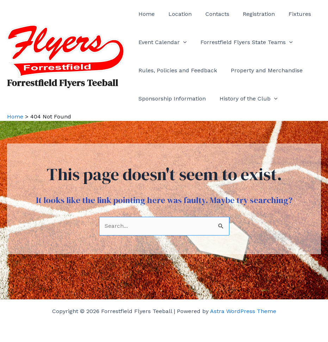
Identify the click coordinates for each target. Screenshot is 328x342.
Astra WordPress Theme (243, 311)
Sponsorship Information (171, 98)
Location (176, 14)
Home (145, 14)
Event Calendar (161, 42)
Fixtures (289, 14)
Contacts (211, 14)
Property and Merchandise (263, 70)
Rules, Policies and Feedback (176, 70)
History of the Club (245, 99)
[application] (182, 42)
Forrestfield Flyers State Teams (243, 42)
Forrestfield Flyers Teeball (62, 83)
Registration (251, 14)
